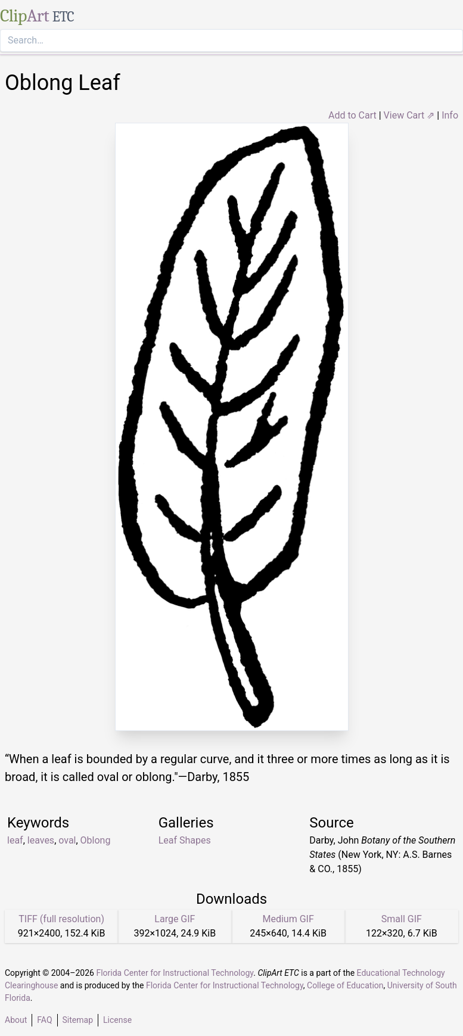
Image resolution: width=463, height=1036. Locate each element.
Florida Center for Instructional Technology (174, 973)
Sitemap (78, 1020)
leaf (15, 840)
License (117, 1020)
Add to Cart (352, 115)
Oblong (95, 840)
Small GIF (401, 919)
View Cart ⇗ (409, 115)
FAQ (44, 1020)
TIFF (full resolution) (61, 919)
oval (67, 840)
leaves (40, 840)
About (16, 1020)
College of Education (345, 985)
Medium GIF (287, 919)
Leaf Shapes (185, 840)
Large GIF (174, 919)
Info (450, 115)
